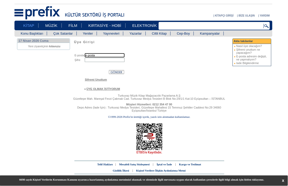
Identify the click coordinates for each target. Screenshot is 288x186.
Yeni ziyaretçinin (44, 46)
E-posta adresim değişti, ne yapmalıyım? (251, 58)
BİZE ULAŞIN (246, 15)
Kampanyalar (210, 33)
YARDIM (265, 15)
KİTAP (28, 25)
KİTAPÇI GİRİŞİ (224, 15)
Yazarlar (135, 33)
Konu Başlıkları (32, 33)
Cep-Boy (183, 33)
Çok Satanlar (63, 33)
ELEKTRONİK (144, 25)
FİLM (72, 25)
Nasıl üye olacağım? (249, 46)
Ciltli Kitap (159, 33)
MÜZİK (51, 25)
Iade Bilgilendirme (247, 63)
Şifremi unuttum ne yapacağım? (248, 51)
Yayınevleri (111, 33)
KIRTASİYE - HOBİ (104, 25)
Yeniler (88, 33)
